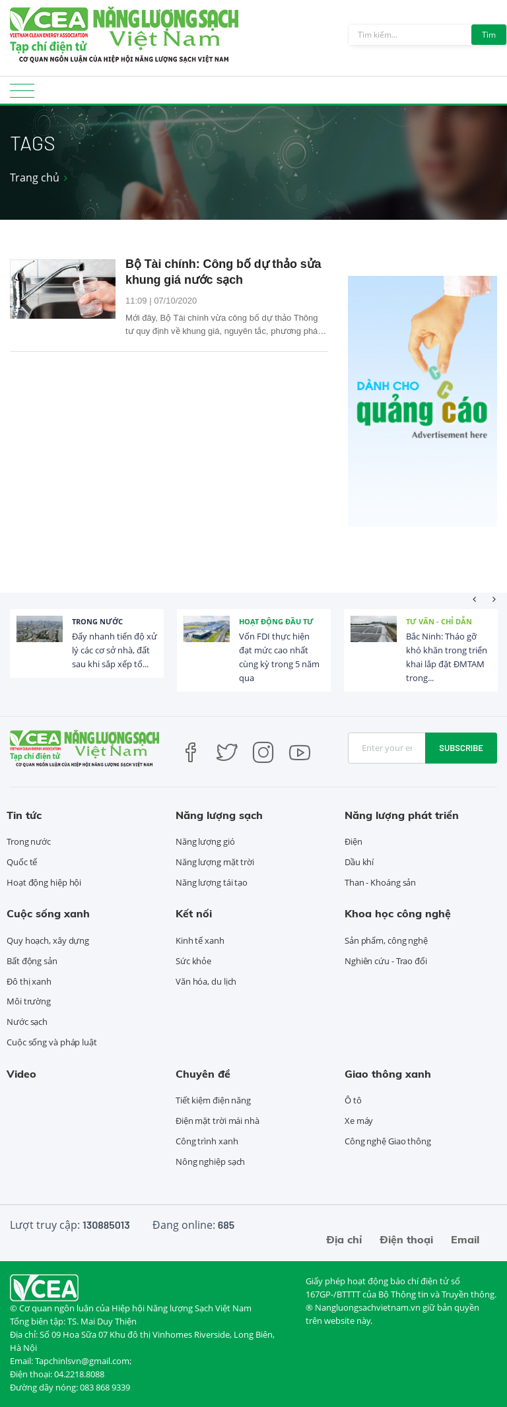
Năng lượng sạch (219, 815)
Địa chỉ (344, 1239)
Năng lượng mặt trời (215, 862)
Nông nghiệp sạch (210, 1161)
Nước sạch (27, 1022)
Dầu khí (359, 862)
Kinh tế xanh (200, 940)
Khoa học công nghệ (398, 913)
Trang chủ (34, 177)
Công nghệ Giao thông (388, 1141)
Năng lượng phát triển (402, 815)
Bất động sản (32, 961)
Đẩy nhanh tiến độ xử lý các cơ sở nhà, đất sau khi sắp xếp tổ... (114, 650)
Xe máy (359, 1121)
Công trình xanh (207, 1141)
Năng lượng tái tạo (212, 882)
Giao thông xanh (388, 1073)
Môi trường (29, 1001)
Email (465, 1239)
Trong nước (97, 621)
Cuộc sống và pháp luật (52, 1042)
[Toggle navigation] (22, 95)
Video (21, 1073)
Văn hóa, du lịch (206, 981)
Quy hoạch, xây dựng (48, 940)
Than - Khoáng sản (380, 882)
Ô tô (353, 1100)
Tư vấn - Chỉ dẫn (439, 621)
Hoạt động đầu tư (276, 621)
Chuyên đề (203, 1073)
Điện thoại (406, 1239)
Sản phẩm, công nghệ (386, 940)
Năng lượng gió (205, 841)
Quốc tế (22, 862)
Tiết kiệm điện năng (213, 1100)
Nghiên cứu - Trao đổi (386, 961)
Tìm (489, 34)
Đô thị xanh (29, 981)
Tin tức (24, 815)
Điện (353, 841)
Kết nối (194, 913)
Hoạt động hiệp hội (44, 882)
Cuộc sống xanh (48, 913)
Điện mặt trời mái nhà (217, 1121)
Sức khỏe (193, 961)
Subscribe (461, 747)
